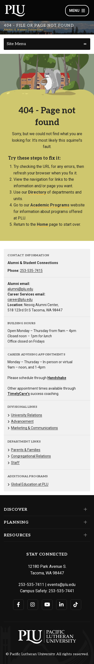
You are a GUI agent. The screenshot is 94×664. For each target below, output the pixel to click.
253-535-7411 (31, 584)
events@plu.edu (61, 584)
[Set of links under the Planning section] (84, 522)
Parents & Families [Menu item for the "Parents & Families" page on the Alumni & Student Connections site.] (25, 450)
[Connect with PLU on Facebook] (18, 604)
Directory (37, 192)
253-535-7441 (61, 590)
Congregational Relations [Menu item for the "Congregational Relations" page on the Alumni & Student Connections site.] (31, 456)
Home (42, 224)
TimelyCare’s (19, 394)
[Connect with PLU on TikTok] (75, 604)
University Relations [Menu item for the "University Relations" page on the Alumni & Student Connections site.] (26, 415)
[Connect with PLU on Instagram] (32, 604)
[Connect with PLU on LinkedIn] (61, 604)
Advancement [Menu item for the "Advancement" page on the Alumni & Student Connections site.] (22, 421)
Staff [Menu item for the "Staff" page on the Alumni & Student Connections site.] (15, 463)
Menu (77, 11)
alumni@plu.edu (20, 289)
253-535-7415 (31, 271)
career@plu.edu (20, 300)
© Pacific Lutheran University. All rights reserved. (47, 654)
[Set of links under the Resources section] (84, 535)
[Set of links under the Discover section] (84, 509)
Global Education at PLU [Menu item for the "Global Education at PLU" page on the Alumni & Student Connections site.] (29, 484)
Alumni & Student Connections (23, 29)
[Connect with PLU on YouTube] (47, 604)
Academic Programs (49, 205)
